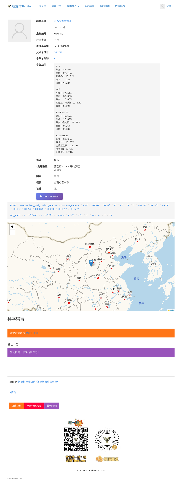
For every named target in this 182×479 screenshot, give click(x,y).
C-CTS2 (165, 205)
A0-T (85, 205)
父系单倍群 (42, 52)
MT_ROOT (15, 215)
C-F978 (27, 209)
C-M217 (142, 205)
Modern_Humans (70, 205)
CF (128, 205)
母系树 (42, 6)
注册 (35, 332)
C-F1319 (62, 209)
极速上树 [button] (17, 405)
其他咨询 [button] (52, 405)
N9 (99, 215)
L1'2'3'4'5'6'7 (31, 215)
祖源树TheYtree (22, 6)
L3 (87, 215)
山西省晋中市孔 (62, 21)
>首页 (13, 392)
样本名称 (41, 21)
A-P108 (106, 205)
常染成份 (41, 64)
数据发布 (120, 6)
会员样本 (89, 6)
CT (121, 205)
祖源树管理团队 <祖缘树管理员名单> (38, 381)
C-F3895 (39, 209)
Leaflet (171, 310)
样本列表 (73, 6)
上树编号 (41, 33)
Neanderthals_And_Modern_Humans (39, 205)
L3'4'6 (71, 215)
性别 (38, 160)
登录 (167, 6)
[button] (91, 263)
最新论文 (56, 6)
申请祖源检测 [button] (34, 405)
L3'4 (80, 215)
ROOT (13, 205)
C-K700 (50, 209)
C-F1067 (154, 205)
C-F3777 (58, 52)
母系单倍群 (42, 58)
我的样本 (105, 6)
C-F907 (17, 209)
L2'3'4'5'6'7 (47, 215)
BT (115, 205)
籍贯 (38, 182)
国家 (38, 176)
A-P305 (95, 205)
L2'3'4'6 (61, 215)
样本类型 (41, 39)
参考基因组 (42, 46)
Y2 (55, 58)
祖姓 (38, 188)
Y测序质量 (41, 166)
